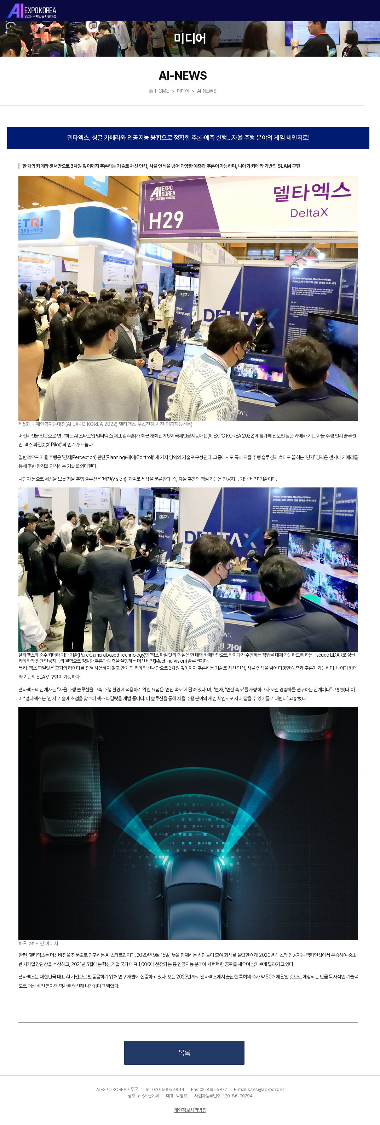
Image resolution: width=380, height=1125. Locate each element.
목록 (184, 1053)
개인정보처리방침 (190, 1110)
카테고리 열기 (368, 11)
